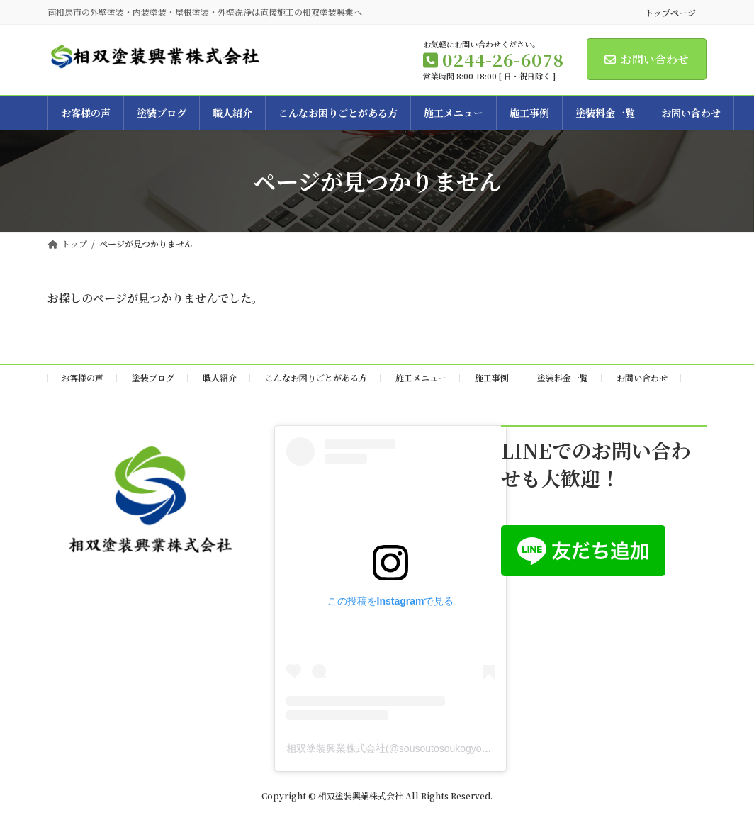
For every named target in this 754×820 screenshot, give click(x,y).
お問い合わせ (646, 59)
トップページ (670, 12)
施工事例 (492, 377)
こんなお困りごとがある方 (316, 377)
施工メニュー (420, 377)
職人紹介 (220, 377)
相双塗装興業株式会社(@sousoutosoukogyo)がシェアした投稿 (425, 747)
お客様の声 (82, 377)
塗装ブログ (153, 377)
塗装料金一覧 (562, 377)
